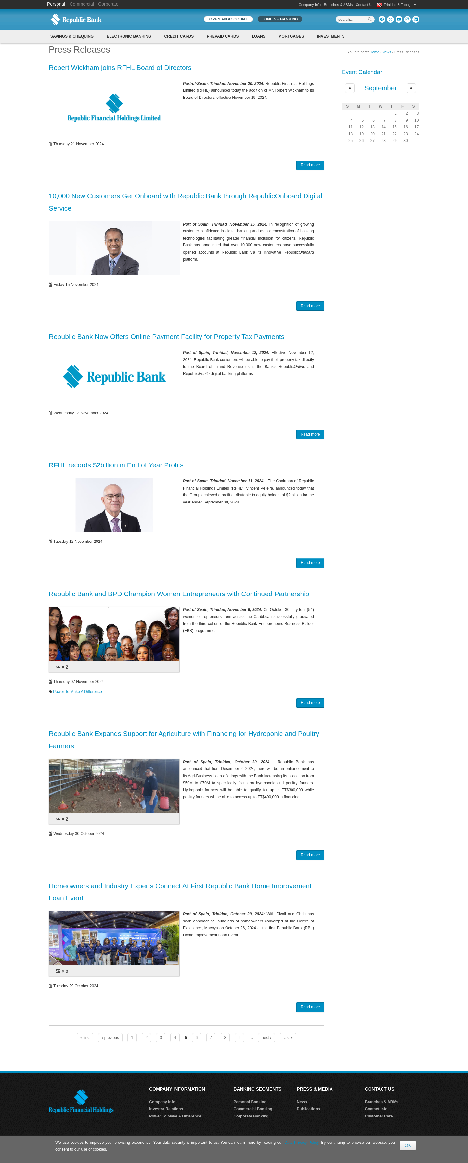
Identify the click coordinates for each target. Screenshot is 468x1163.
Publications (308, 1109)
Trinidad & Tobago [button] (400, 5)
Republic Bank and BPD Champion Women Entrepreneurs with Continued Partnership (179, 593)
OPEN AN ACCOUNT (228, 19)
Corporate (108, 4)
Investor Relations (166, 1109)
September (380, 88)
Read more (310, 165)
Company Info (310, 5)
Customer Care (379, 1116)
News (386, 52)
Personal (56, 4)
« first (85, 1037)
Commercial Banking (252, 1109)
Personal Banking (249, 1102)
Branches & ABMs (338, 5)
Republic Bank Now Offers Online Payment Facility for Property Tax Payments (166, 336)
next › (266, 1037)
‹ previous (110, 1037)
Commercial (82, 4)
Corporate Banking (250, 1116)
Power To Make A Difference (77, 691)
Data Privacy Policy (301, 1142)
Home (374, 52)
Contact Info (376, 1109)
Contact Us (364, 5)
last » (288, 1037)
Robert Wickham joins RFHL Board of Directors (120, 67)
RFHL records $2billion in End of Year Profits (116, 465)
